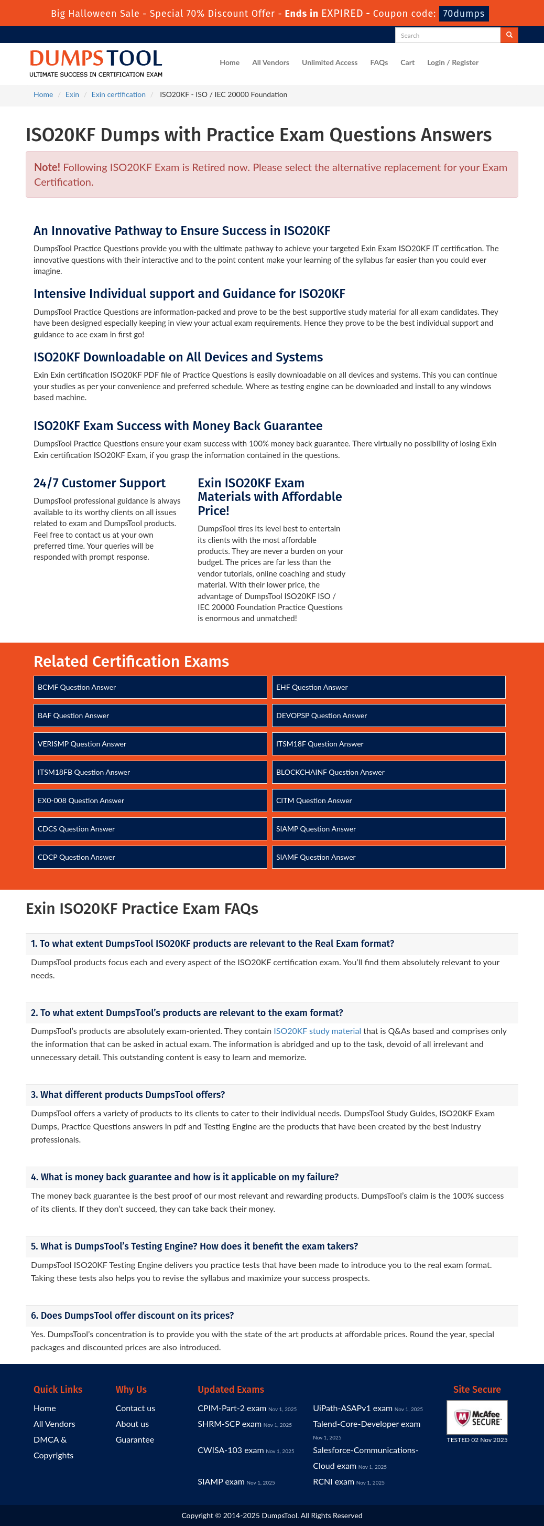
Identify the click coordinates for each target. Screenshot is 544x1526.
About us (132, 1423)
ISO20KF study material (317, 1031)
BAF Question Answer (73, 715)
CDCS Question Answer (76, 828)
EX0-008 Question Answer (81, 800)
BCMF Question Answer (77, 686)
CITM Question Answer (314, 800)
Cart (407, 62)
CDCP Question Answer (76, 856)
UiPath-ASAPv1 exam (353, 1408)
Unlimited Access (329, 62)
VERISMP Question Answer (82, 743)
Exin (72, 94)
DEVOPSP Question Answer (321, 715)
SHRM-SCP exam (230, 1423)
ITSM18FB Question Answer (84, 771)
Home (230, 62)
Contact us (135, 1408)
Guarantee (135, 1439)
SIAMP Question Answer (316, 828)
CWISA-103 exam (231, 1450)
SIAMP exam (221, 1481)
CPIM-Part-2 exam (232, 1408)
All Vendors (270, 62)
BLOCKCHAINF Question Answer (330, 771)
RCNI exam (333, 1481)
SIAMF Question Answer (316, 856)
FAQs (379, 62)
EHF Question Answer (312, 686)
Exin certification (119, 94)
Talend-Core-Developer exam (366, 1423)
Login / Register (452, 62)
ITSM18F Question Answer (320, 743)
